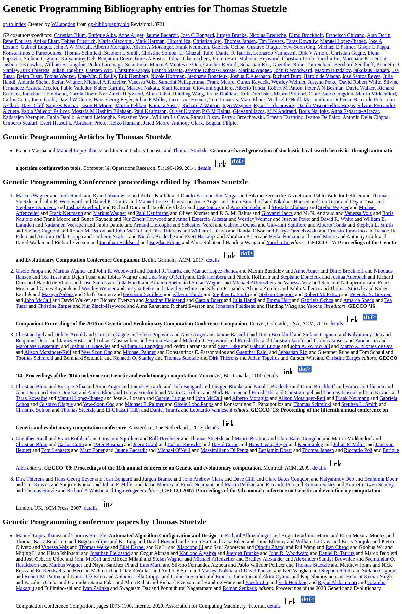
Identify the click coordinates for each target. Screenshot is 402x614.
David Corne (225, 444)
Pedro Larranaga (105, 64)
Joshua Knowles (184, 444)
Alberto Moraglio (111, 47)
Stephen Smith (336, 570)
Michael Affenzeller (104, 82)
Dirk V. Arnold (69, 334)
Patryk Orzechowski (242, 117)
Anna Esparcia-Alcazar (355, 111)
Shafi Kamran (175, 88)
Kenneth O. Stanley (133, 358)
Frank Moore (220, 82)
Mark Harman (149, 41)
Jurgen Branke (231, 35)
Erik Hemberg (133, 76)
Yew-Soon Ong (299, 47)
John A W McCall (72, 47)
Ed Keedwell (49, 570)
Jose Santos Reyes (361, 76)
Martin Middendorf (376, 93)
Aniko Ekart (46, 41)
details (204, 168)
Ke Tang (127, 541)
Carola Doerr (82, 93)
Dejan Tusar (29, 76)
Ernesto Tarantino (285, 117)
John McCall (128, 230)
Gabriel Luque (36, 47)
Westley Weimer (288, 82)
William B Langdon (64, 64)
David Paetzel (258, 570)
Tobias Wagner (59, 76)
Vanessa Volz (141, 82)
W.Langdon (63, 24)
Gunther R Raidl (220, 64)
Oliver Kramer (184, 111)
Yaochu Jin (328, 58)
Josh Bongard (187, 386)
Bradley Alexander (264, 559)
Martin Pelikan (130, 105)
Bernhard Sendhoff (354, 64)
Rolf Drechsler (255, 93)
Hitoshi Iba (179, 41)
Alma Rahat (157, 93)
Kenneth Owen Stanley (369, 484)
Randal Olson (204, 117)
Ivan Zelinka (96, 588)
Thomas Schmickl (82, 53)
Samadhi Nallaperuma (181, 82)
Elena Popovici (155, 334)
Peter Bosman (108, 444)
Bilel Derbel (132, 547)
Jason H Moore (96, 105)
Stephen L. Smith (375, 225)
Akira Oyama (276, 576)
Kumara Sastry (164, 105)
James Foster (72, 340)
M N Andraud (281, 111)
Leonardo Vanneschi (274, 53)
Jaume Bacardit (162, 35)
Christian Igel (207, 41)
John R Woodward (293, 70)
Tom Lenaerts (223, 99)
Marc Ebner (252, 99)
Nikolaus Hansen (371, 70)
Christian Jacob (298, 58)
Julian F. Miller (349, 444)
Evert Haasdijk (55, 123)
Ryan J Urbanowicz (274, 105)
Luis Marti (150, 565)
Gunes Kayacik (253, 82)
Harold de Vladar (322, 76)
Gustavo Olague (264, 47)
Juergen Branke (227, 386)
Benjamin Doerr (114, 58)
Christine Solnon (158, 53)
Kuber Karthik (109, 88)
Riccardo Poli (368, 99)
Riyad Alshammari (337, 582)
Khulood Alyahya (197, 553)
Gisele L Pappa (373, 47)
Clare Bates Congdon (331, 93)
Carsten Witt (99, 70)
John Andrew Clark (203, 479)
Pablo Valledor (76, 88)
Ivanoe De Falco (323, 117)
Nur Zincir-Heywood (121, 93)
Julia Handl (71, 195)
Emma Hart (224, 58)
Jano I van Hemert (187, 99)
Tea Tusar (329, 201)
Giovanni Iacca (249, 111)
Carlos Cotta (16, 99)
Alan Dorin (378, 35)
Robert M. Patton (87, 230)
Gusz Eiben (234, 541)
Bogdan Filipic (221, 123)
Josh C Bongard (197, 35)
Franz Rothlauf (222, 93)
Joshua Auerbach (84, 207)
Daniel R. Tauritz (110, 201)
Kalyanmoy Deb (78, 58)
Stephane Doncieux (207, 76)
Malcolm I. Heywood (205, 340)
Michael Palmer (139, 352)
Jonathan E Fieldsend (44, 93)
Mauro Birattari (290, 93)
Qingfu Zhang (270, 547)
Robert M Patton (284, 88)
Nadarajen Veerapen (24, 117)
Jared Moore (156, 123)
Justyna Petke (322, 82)
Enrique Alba (102, 35)
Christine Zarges (132, 70)
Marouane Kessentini (364, 58)
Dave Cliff (32, 105)
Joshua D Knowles (22, 64)
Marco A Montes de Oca (175, 64)
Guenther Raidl (252, 352)
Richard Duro (287, 76)
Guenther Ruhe (288, 64)
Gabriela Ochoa (228, 47)
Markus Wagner (254, 70)
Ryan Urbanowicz (111, 195)
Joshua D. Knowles (90, 346)
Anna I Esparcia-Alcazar (201, 219)
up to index (14, 24)
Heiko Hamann (124, 123)
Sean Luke (136, 64)
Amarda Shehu (33, 82)
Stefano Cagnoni (41, 58)
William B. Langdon (141, 346)
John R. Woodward (62, 201)
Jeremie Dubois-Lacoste (210, 70)
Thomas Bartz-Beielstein (42, 541)
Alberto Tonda (250, 88)
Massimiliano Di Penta (327, 99)
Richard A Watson (201, 105)
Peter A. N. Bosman (371, 294)
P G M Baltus (216, 111)
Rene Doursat (17, 41)
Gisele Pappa (29, 271)
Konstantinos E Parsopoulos (32, 53)
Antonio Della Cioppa (365, 117)
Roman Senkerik (240, 588)
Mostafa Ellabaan (290, 207)
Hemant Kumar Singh (369, 576)
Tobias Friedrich (78, 41)
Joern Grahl (43, 99)
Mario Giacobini (115, 41)
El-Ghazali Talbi (196, 53)
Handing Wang (188, 93)
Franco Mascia (167, 70)
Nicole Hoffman (168, 76)
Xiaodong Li (190, 547)
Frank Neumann (192, 47)
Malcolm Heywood (259, 58)
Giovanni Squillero (213, 88)
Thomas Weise (94, 547)
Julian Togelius (68, 70)
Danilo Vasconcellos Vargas (326, 105)
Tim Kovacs (271, 41)
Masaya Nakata (142, 88)
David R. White (336, 219)
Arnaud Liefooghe (96, 117)
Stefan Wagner (66, 82)
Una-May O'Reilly (97, 76)
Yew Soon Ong (97, 352)
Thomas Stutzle (40, 490)
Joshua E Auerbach (250, 76)
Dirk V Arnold (313, 53)
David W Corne (74, 99)
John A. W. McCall (310, 346)
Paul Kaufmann (150, 111)
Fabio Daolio (60, 117)
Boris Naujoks (314, 111)
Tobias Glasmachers (189, 58)
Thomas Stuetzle (190, 150)
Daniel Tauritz (165, 410)
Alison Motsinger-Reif (47, 352)
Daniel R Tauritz (233, 53)
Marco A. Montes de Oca (366, 346)
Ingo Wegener (236, 105)
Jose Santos (208, 207)
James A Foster (149, 58)
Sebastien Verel (134, 117)
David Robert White (360, 82)
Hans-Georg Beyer (113, 99)
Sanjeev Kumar (62, 105)
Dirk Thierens (34, 70)
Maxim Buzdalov (333, 70)
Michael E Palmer (336, 47)
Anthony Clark (187, 123)
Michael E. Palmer (144, 404)
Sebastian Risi (255, 64)
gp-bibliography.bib (108, 24)
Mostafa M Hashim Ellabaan (101, 111)
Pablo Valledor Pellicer (45, 111)
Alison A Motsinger (152, 47)
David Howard (162, 541)
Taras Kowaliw (302, 41)
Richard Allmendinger (248, 535)
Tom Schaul (319, 64)
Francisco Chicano (345, 35)
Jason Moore (157, 484)
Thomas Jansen (240, 41)
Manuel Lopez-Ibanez (343, 41)
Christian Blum (70, 35)
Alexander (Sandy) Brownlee (324, 559)
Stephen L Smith (121, 53)
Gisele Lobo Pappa (194, 404)
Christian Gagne (348, 53)
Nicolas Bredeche (267, 35)
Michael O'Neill (284, 99)
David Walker (360, 88)
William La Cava (170, 117)
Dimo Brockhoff (306, 35)
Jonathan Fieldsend (119, 242)
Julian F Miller (150, 99)
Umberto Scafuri (20, 123)
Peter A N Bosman (324, 88)
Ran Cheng (337, 547)
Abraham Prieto (90, 123)
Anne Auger (130, 35)
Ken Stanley (310, 444)
